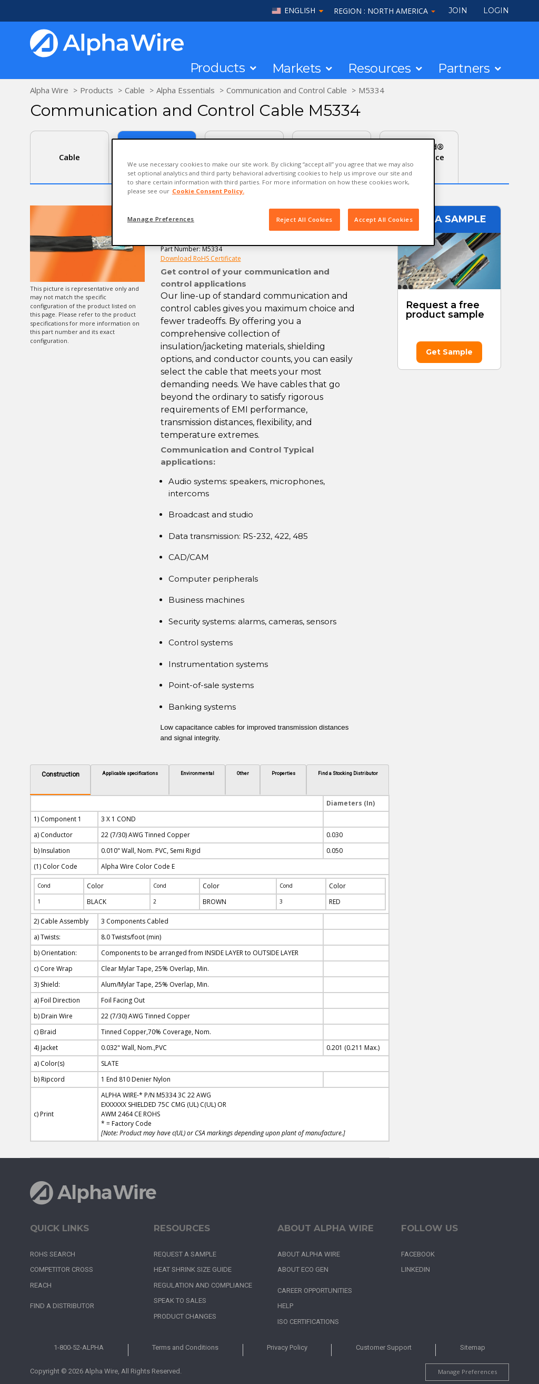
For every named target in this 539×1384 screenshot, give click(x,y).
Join (457, 10)
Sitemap (472, 1347)
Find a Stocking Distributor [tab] (348, 773)
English (299, 11)
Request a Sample (185, 1254)
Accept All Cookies (383, 219)
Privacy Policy (287, 1347)
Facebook (418, 1254)
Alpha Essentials (185, 90)
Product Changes (185, 1316)
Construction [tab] (60, 774)
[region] (273, 192)
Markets (296, 68)
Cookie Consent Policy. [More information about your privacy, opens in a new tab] (208, 191)
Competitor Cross (61, 1269)
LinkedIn (415, 1269)
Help (285, 1306)
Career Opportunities (314, 1290)
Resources (379, 68)
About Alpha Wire (308, 1254)
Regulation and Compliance (203, 1285)
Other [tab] (243, 773)
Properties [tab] (283, 773)
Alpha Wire (49, 90)
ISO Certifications (308, 1322)
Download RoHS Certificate (201, 258)
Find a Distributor (62, 1306)
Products (217, 68)
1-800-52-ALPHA (79, 1347)
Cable (135, 90)
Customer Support (384, 1347)
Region (384, 11)
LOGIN (496, 10)
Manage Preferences (467, 1372)
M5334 (371, 90)
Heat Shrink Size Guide (193, 1269)
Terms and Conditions (185, 1347)
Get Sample (449, 352)
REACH (41, 1285)
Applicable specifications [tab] (130, 773)
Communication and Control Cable (286, 90)
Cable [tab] (69, 157)
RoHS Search (52, 1254)
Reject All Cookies (304, 219)
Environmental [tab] (197, 773)
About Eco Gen (302, 1269)
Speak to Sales (180, 1300)
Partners (464, 68)
